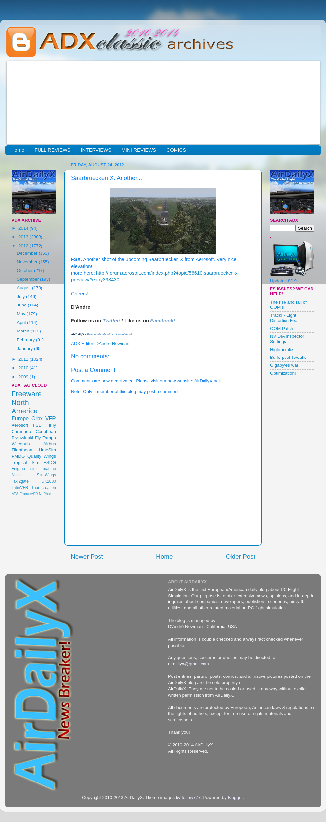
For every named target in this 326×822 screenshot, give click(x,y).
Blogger (235, 797)
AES (15, 494)
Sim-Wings (46, 475)
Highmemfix (281, 349)
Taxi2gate (20, 481)
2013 (24, 236)
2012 (24, 245)
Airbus (49, 443)
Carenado (21, 431)
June (22, 305)
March (23, 331)
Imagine (49, 468)
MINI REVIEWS (139, 150)
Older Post (240, 556)
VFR (50, 418)
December (28, 253)
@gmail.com (196, 663)
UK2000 (48, 481)
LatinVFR (20, 487)
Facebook (161, 320)
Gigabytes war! (285, 365)
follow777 (191, 797)
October (25, 270)
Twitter (111, 320)
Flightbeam (23, 449)
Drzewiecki (22, 437)
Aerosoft (20, 425)
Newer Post (87, 556)
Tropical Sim (25, 462)
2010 (24, 367)
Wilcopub (21, 443)
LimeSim (47, 449)
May (21, 313)
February (26, 339)
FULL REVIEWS (52, 150)
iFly (52, 425)
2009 (24, 376)
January (25, 348)
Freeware (26, 394)
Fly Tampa (45, 437)
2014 (24, 228)
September (28, 279)
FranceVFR (29, 494)
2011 (24, 359)
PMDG (18, 456)
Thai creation (43, 487)
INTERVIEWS (96, 150)
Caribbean (46, 431)
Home (17, 150)
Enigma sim (24, 468)
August (24, 287)
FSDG (49, 462)
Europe (20, 418)
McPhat (45, 494)
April (22, 322)
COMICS (176, 150)
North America (25, 406)
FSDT (38, 425)
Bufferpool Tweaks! (289, 357)
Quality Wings (41, 456)
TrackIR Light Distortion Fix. (283, 318)
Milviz (16, 475)
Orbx (37, 418)
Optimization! (283, 373)
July (21, 296)
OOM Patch (281, 328)
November (28, 261)
